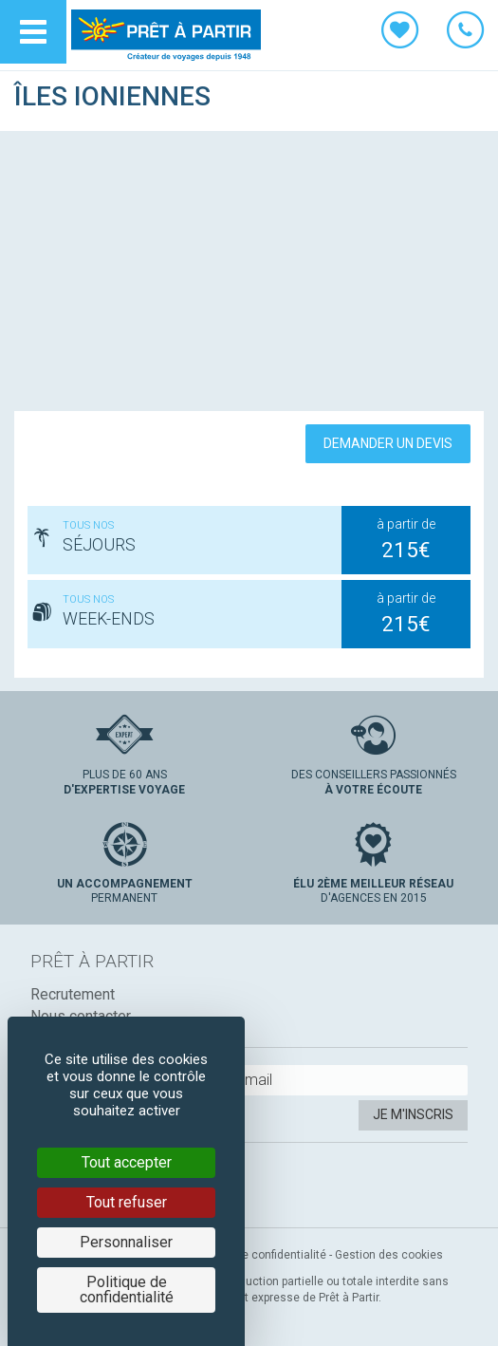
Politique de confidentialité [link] (127, 1289)
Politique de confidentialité (256, 1255)
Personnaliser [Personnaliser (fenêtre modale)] (126, 1242)
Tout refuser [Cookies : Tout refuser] (126, 1202)
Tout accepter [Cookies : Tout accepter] (127, 1162)
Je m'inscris (413, 1114)
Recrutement (72, 994)
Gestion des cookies (389, 1255)
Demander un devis (387, 443)
